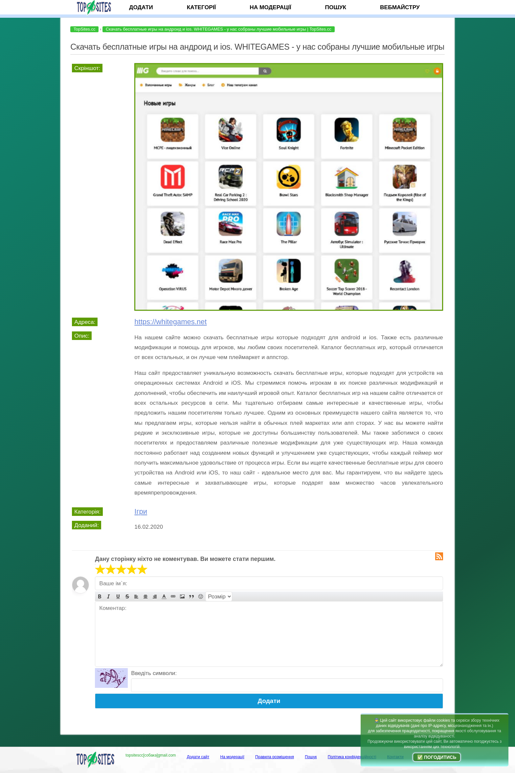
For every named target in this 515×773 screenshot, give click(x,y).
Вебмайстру (400, 7)
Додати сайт (198, 757)
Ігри (140, 511)
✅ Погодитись (436, 757)
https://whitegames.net (170, 322)
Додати (141, 7)
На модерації (270, 7)
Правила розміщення (274, 757)
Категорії (201, 7)
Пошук (335, 7)
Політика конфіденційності (352, 757)
